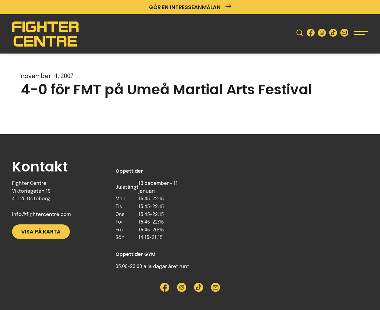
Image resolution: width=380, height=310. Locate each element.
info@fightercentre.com (41, 214)
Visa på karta (41, 231)
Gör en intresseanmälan (190, 7)
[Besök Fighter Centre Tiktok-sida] (333, 34)
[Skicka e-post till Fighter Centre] (344, 34)
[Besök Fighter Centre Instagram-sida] (322, 34)
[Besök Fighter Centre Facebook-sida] (311, 34)
